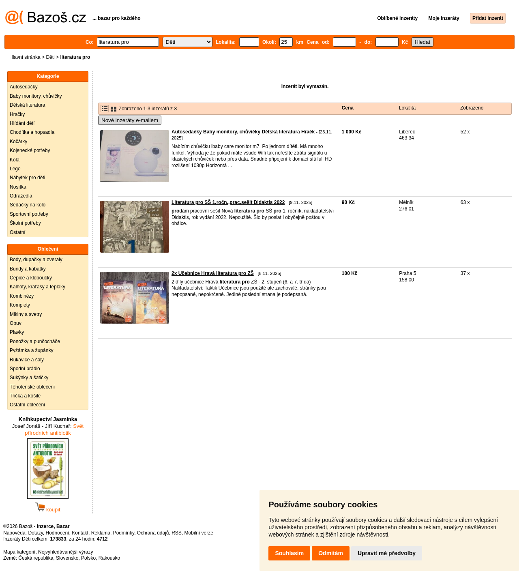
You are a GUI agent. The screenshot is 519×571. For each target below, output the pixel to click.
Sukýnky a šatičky (29, 377)
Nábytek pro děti (27, 177)
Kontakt (80, 533)
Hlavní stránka (25, 57)
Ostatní (18, 232)
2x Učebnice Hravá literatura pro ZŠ (213, 273)
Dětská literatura (27, 105)
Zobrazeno (471, 108)
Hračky (17, 114)
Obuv (15, 323)
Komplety (20, 305)
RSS (177, 533)
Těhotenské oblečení (32, 387)
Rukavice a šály (27, 360)
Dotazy (35, 533)
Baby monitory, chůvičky (36, 96)
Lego (15, 169)
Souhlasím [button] (289, 553)
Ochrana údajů (153, 533)
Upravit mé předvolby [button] (387, 553)
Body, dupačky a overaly (36, 259)
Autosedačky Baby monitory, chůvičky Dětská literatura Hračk (243, 132)
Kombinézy (22, 296)
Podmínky (123, 533)
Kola (14, 160)
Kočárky (18, 141)
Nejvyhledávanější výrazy (65, 552)
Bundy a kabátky (28, 269)
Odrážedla (21, 196)
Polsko (88, 558)
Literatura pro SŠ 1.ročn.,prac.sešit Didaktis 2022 (228, 202)
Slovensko (67, 558)
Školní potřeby (25, 223)
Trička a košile (25, 396)
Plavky (17, 332)
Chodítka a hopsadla (32, 132)
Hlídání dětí (22, 123)
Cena (348, 108)
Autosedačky (24, 87)
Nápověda (14, 533)
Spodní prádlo (25, 368)
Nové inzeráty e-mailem (129, 120)
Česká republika (35, 558)
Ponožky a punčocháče (35, 341)
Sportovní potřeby (29, 214)
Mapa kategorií (19, 552)
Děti (50, 57)
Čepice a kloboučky (31, 278)
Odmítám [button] (330, 553)
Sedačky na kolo (27, 205)
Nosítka (18, 187)
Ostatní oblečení (27, 405)
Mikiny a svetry (26, 314)
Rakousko (109, 558)
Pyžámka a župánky (31, 350)
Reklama (100, 533)
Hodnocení (57, 533)
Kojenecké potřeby (30, 150)
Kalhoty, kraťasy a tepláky (37, 287)
